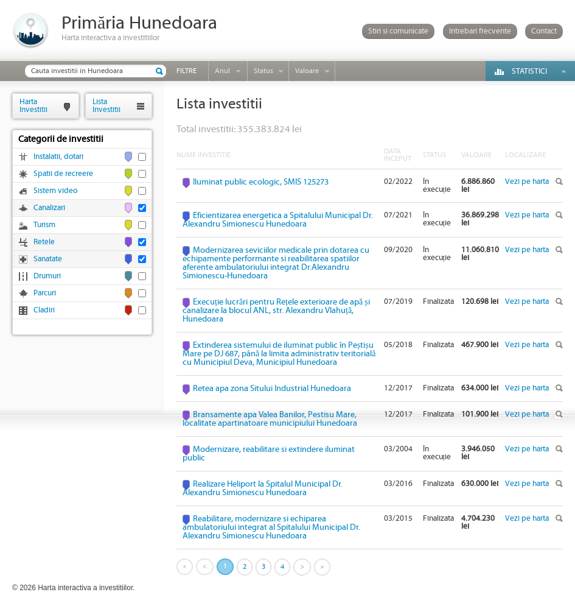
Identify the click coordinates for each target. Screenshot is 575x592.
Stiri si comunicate (398, 31)
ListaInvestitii (106, 105)
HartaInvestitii (33, 105)
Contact (544, 31)
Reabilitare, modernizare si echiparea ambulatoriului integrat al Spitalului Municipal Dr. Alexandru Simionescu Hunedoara (271, 527)
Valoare (307, 71)
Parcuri (44, 293)
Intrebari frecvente (480, 31)
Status (263, 71)
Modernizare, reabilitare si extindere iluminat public (269, 453)
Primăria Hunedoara (139, 23)
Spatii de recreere (63, 173)
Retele (44, 242)
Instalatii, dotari (58, 156)
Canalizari (49, 208)
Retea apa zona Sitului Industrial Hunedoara (272, 388)
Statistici (529, 71)
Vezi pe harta (527, 182)
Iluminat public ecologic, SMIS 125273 (261, 182)
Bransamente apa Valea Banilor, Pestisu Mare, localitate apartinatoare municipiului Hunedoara (270, 419)
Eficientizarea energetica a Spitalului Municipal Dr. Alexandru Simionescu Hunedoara (278, 219)
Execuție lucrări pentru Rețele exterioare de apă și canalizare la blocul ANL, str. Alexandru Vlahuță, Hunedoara (276, 310)
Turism (44, 225)
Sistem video (55, 191)
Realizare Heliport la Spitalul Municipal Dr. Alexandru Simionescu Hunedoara (263, 488)
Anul (222, 71)
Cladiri (44, 310)
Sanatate (47, 259)
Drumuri (47, 276)
